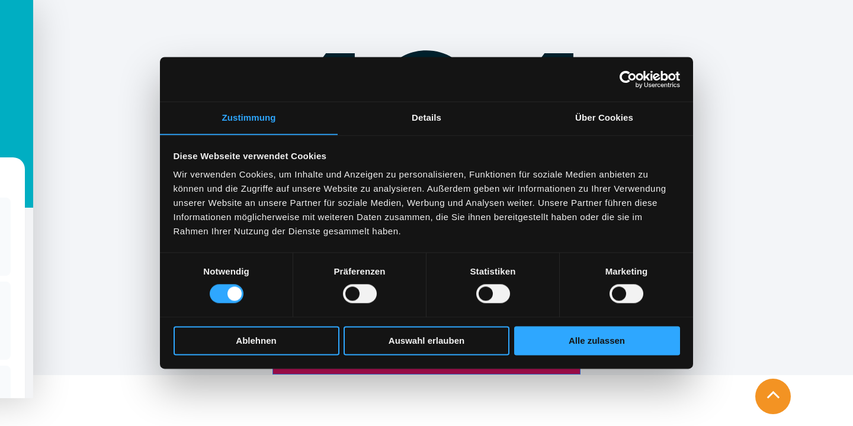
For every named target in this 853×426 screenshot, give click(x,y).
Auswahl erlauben (426, 341)
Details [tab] (426, 117)
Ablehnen (256, 341)
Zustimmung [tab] (249, 117)
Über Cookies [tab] (604, 117)
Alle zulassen (597, 341)
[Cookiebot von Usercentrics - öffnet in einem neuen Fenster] (628, 79)
